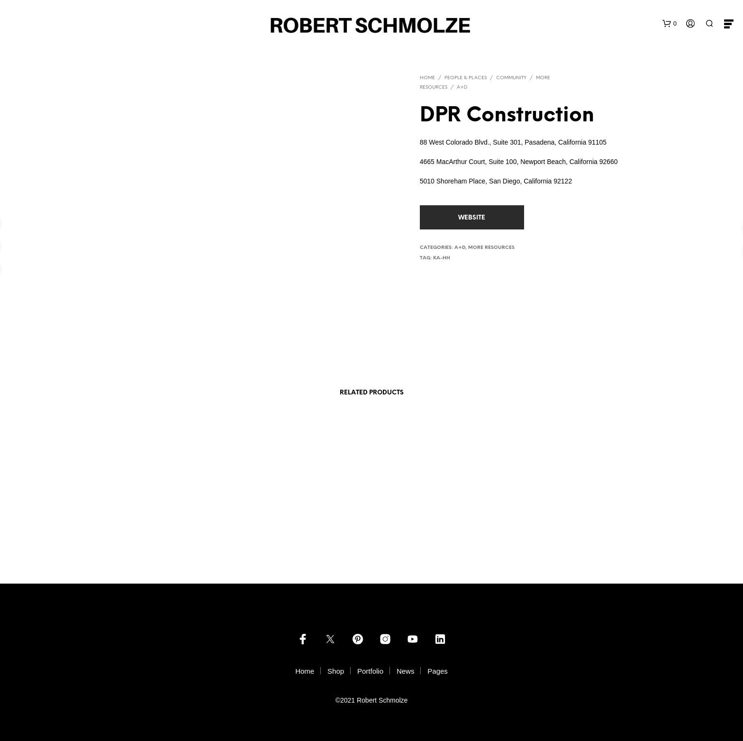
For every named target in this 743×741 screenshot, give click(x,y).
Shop (335, 671)
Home (427, 78)
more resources (491, 247)
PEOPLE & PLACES (465, 78)
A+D (462, 87)
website (471, 218)
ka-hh (441, 258)
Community (511, 78)
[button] (669, 23)
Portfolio (370, 671)
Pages (437, 671)
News (406, 671)
